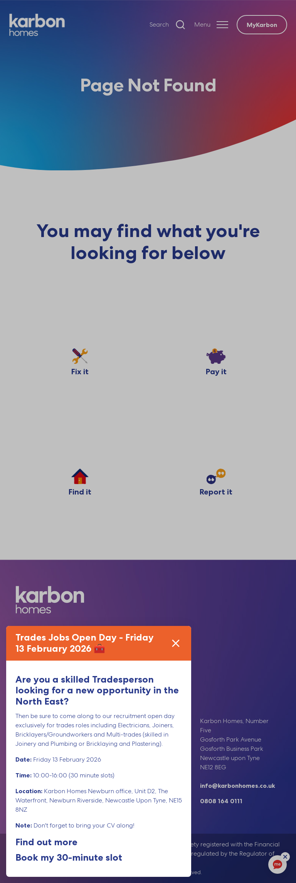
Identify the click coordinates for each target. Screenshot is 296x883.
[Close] (176, 643)
